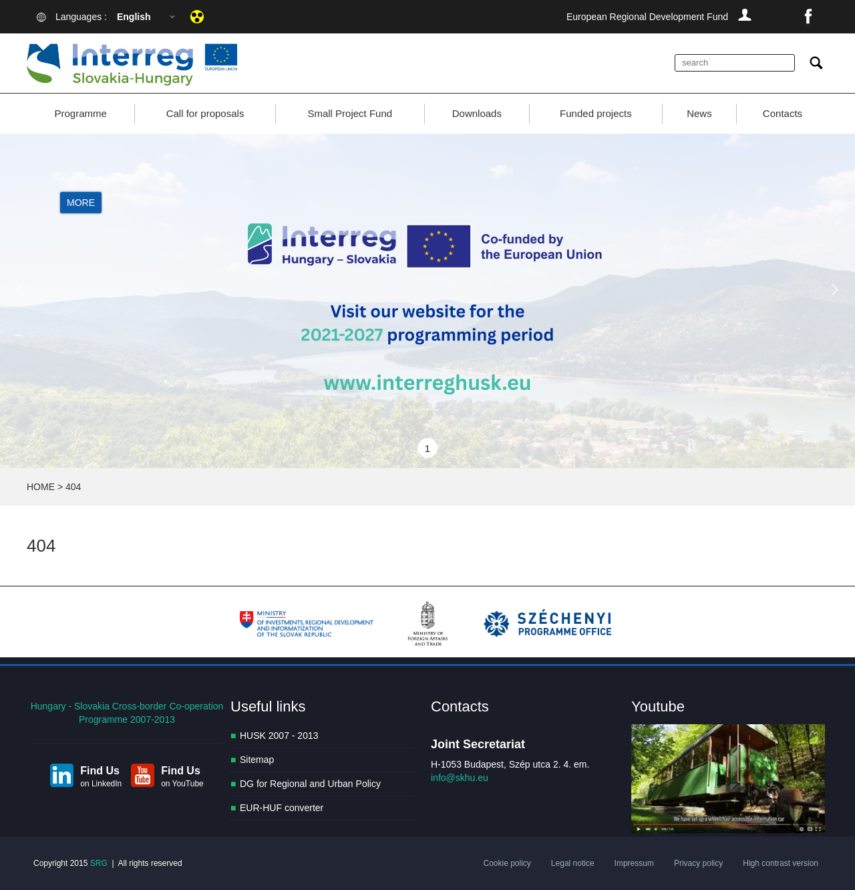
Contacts (782, 113)
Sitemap (257, 759)
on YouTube (182, 783)
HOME (41, 486)
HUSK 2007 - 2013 (279, 735)
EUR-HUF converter (281, 807)
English (134, 16)
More (81, 202)
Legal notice (572, 863)
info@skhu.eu (459, 777)
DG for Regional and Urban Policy (310, 783)
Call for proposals (205, 113)
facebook (808, 16)
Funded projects (596, 113)
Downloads (477, 113)
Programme (80, 113)
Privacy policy (698, 863)
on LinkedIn (101, 783)
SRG (99, 863)
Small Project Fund (349, 113)
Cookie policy (506, 863)
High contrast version (780, 863)
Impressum (634, 863)
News (699, 113)
